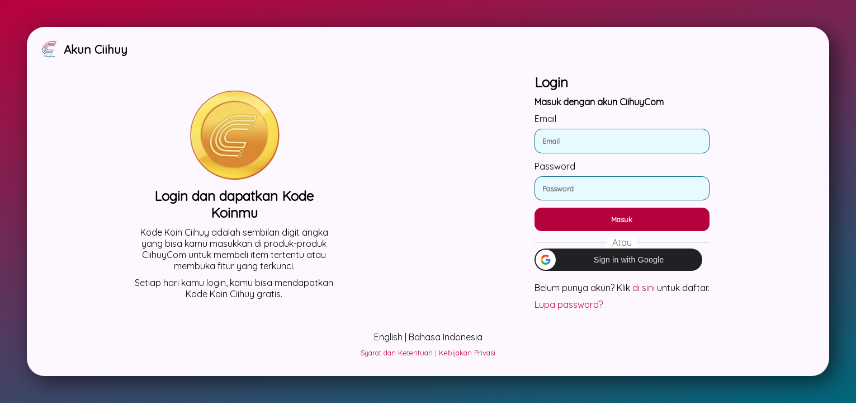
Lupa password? (569, 304)
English (388, 337)
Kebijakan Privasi (467, 352)
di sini (643, 287)
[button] (618, 260)
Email (545, 118)
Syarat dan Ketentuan (397, 352)
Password (555, 166)
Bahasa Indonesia (446, 337)
